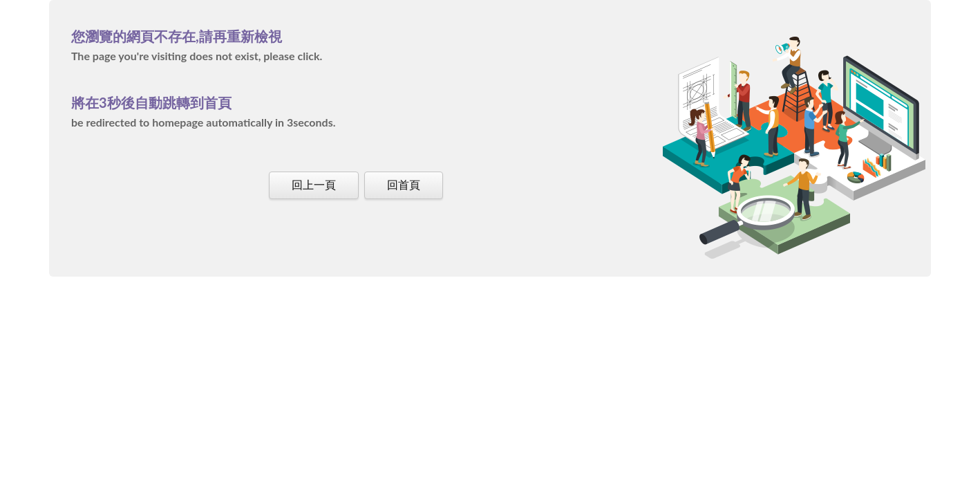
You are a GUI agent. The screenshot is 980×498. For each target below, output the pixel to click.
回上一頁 (314, 184)
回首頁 (403, 184)
